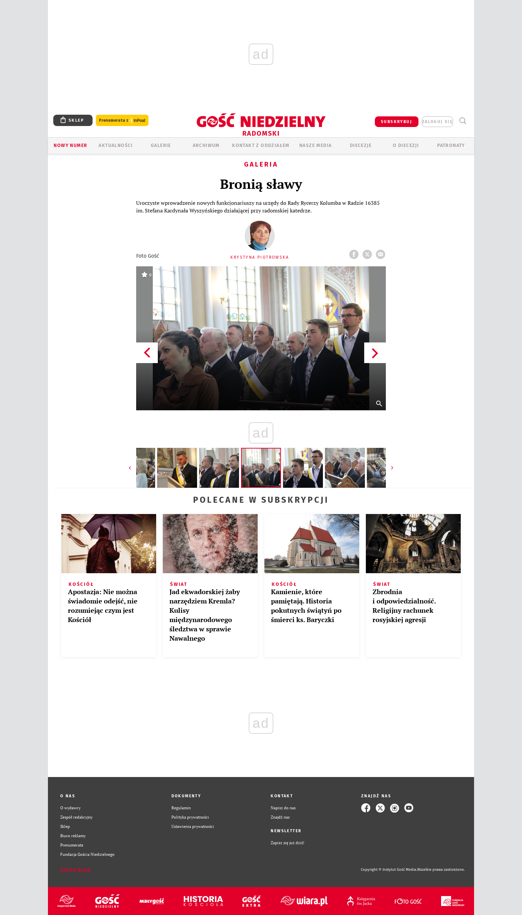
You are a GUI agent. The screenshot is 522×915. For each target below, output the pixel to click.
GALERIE (161, 145)
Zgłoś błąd (75, 869)
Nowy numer (70, 145)
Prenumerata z (122, 120)
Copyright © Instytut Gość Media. (389, 869)
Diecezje (361, 145)
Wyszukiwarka (462, 121)
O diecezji (406, 145)
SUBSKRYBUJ (396, 121)
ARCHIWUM (206, 145)
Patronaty (451, 145)
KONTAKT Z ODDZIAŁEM (261, 145)
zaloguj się (437, 121)
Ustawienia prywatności (192, 826)
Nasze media (315, 145)
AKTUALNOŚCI (115, 145)
